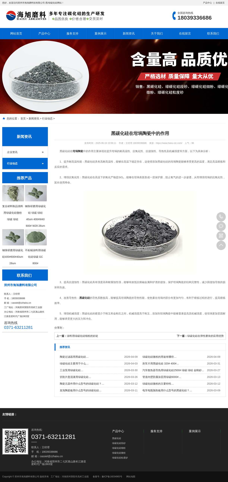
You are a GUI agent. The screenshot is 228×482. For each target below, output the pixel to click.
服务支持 (72, 33)
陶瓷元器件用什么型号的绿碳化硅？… (82, 383)
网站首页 (16, 33)
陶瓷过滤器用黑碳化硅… (74, 356)
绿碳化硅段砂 (119, 443)
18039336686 (221, 216)
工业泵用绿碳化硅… (71, 370)
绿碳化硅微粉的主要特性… (158, 383)
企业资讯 (12, 152)
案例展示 (101, 33)
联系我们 (213, 33)
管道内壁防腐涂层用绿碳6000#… (161, 376)
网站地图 (130, 476)
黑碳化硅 (84, 297)
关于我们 (157, 33)
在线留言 (220, 2)
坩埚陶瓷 (78, 151)
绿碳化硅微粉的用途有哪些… (159, 356)
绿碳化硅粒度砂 (120, 457)
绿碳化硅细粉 (119, 448)
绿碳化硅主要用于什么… (74, 363)
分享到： (59, 327)
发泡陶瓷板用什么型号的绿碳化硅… (81, 390)
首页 (23, 118)
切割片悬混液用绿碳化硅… (75, 376)
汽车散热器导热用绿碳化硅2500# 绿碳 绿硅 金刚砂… (173, 370)
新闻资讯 (129, 33)
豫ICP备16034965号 (112, 476)
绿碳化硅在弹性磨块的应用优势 (205, 335)
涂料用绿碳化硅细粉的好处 (82, 335)
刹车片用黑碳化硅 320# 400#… (160, 363)
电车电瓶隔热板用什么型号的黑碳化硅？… (167, 390)
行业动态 (47, 118)
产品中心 (207, 2)
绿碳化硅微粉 (119, 453)
